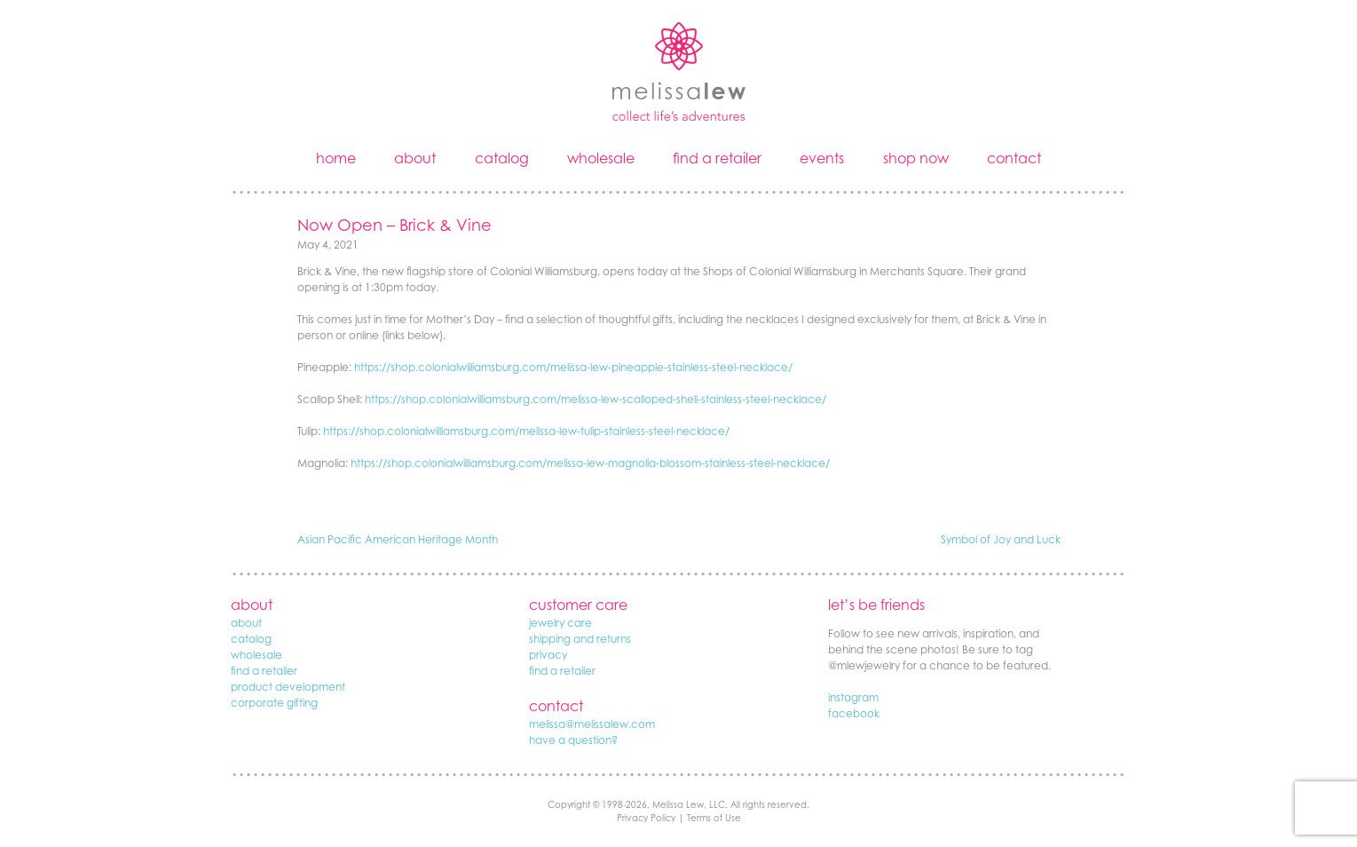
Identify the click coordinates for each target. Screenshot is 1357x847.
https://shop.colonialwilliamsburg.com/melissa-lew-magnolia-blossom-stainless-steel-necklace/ (590, 463)
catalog (502, 158)
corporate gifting (274, 702)
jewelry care (560, 622)
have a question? (573, 740)
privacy (548, 654)
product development (288, 686)
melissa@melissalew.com (592, 724)
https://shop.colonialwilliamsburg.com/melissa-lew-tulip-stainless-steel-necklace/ (526, 431)
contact (1014, 158)
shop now (916, 158)
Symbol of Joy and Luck (1001, 539)
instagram (853, 697)
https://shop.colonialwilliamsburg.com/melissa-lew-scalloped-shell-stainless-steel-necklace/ (595, 399)
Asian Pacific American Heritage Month (397, 539)
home (336, 158)
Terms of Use (714, 817)
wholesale (601, 158)
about (415, 158)
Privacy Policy (646, 817)
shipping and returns (580, 638)
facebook (854, 713)
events (822, 158)
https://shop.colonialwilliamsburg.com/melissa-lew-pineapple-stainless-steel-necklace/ (573, 367)
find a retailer (717, 158)
